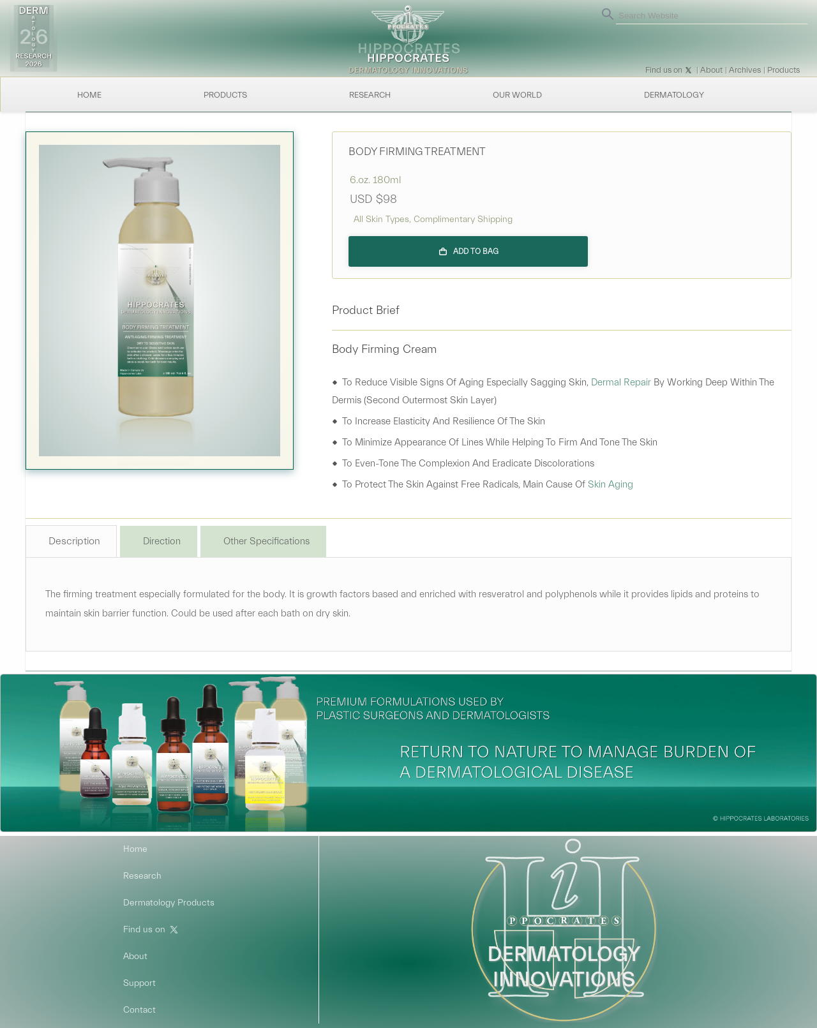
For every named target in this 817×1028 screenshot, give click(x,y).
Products (783, 70)
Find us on (663, 70)
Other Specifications (266, 541)
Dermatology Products (168, 903)
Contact (139, 1010)
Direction (162, 541)
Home (89, 95)
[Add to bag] (468, 251)
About (711, 70)
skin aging (610, 484)
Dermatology (674, 95)
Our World (517, 95)
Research (370, 95)
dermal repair (621, 382)
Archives (745, 70)
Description (74, 541)
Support (139, 983)
